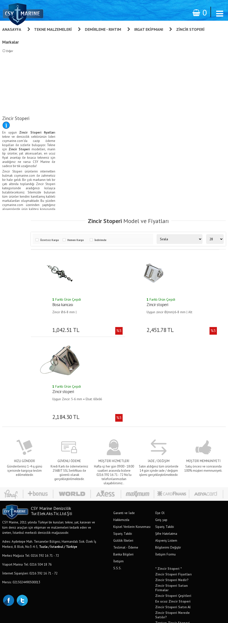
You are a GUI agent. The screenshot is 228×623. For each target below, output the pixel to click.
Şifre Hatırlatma (166, 446)
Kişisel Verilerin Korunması (132, 439)
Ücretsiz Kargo (58, 239)
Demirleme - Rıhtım (103, 29)
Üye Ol (160, 426)
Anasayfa (11, 29)
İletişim (118, 474)
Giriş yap (161, 433)
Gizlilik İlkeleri (123, 453)
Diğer (9, 51)
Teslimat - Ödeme (125, 460)
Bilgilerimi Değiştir (168, 460)
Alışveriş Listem (166, 453)
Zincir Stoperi (190, 29)
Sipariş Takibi (122, 446)
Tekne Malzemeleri (53, 29)
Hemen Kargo (84, 239)
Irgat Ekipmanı (148, 29)
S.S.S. (117, 481)
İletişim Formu (165, 467)
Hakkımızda (121, 433)
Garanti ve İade (124, 426)
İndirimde (109, 239)
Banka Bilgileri (123, 467)
